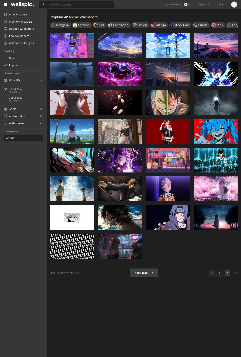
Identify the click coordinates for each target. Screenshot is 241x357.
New (12, 58)
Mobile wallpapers (18, 21)
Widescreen (14, 123)
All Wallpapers (15, 14)
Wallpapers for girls (19, 43)
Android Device (16, 116)
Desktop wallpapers (19, 29)
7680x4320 (15, 97)
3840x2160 (28, 88)
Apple (10, 109)
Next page (143, 273)
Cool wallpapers (16, 36)
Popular (14, 65)
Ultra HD (12, 80)
